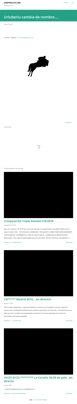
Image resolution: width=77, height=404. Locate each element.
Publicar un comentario (19, 393)
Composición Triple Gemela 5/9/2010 (28, 221)
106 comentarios (16, 242)
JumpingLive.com (12, 2)
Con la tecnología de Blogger (38, 399)
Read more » (69, 242)
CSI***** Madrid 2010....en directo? (27, 299)
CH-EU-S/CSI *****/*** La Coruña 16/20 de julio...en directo (38, 379)
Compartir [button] (68, 122)
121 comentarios (16, 320)
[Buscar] (66, 3)
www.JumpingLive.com (25, 37)
